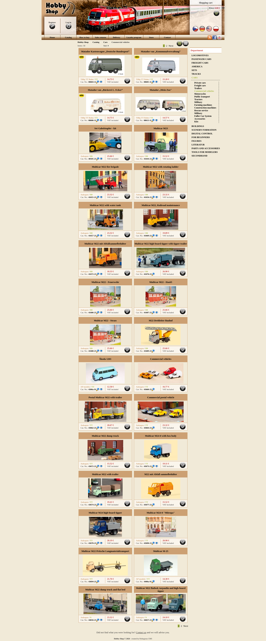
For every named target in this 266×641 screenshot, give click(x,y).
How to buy (84, 37)
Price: (211, 8)
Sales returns (100, 37)
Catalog (68, 37)
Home (52, 37)
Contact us (141, 632)
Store (151, 37)
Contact (167, 37)
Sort (105, 46)
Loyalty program (134, 37)
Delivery (116, 37)
